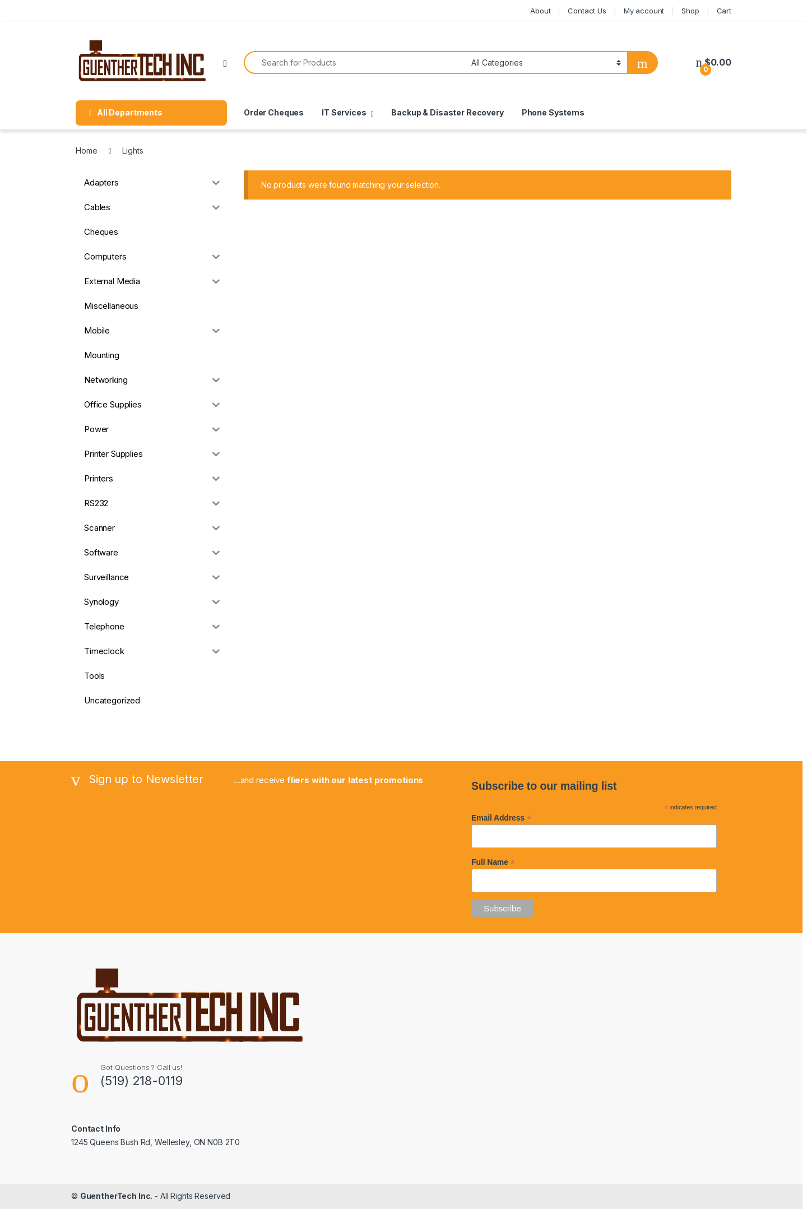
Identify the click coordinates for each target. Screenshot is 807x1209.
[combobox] (354, 62)
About (540, 10)
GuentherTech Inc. (116, 1196)
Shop (690, 10)
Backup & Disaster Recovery (447, 112)
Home (86, 150)
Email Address (501, 818)
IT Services (344, 112)
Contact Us (587, 10)
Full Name (492, 862)
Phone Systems (553, 112)
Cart (724, 10)
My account (644, 10)
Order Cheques (274, 112)
